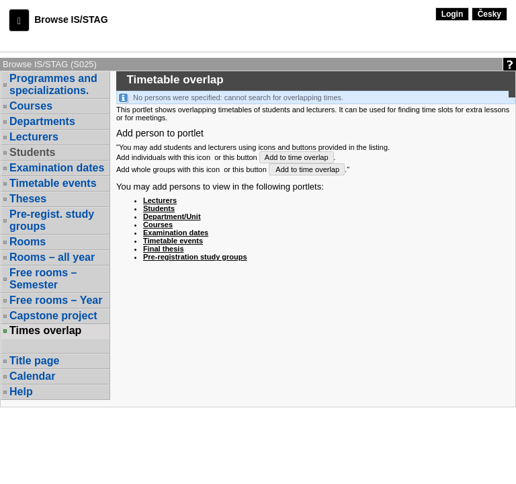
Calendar (32, 376)
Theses (27, 198)
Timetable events (53, 183)
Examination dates (56, 167)
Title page (34, 360)
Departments (42, 121)
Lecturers (33, 137)
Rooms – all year (52, 257)
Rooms (27, 241)
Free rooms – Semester (43, 278)
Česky (489, 14)
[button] (19, 20)
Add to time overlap (297, 157)
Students (32, 152)
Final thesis (163, 249)
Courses (30, 106)
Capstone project (53, 315)
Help (21, 391)
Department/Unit (172, 216)
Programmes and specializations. (53, 84)
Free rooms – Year (55, 300)
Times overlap (45, 331)
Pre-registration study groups (195, 257)
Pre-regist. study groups (51, 220)
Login (452, 14)
